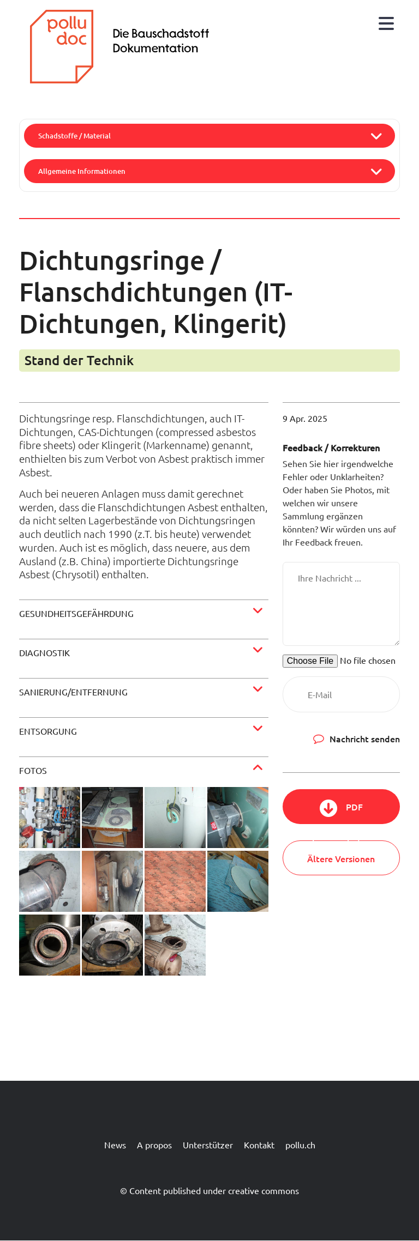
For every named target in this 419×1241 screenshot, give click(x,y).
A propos (154, 1144)
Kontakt (259, 1144)
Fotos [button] (33, 770)
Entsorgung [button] (48, 730)
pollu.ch (300, 1144)
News (115, 1144)
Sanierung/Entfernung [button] (73, 691)
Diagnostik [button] (44, 652)
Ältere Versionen (341, 858)
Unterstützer (208, 1144)
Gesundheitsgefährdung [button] (76, 613)
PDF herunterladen (341, 812)
